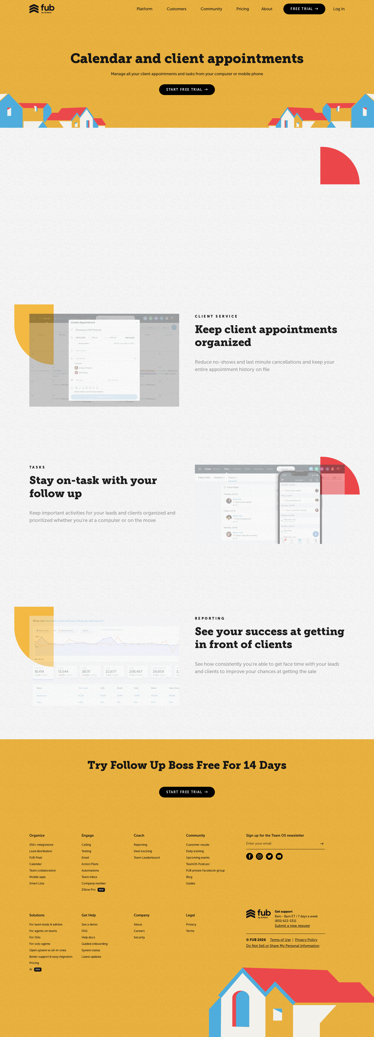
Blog (189, 877)
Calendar (35, 864)
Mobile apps (37, 877)
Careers (139, 931)
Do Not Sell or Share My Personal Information (282, 946)
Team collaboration (42, 870)
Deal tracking (143, 851)
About (266, 8)
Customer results (197, 844)
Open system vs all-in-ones (47, 950)
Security (139, 937)
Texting (86, 851)
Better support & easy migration (50, 956)
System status (91, 950)
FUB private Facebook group (205, 870)
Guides (190, 883)
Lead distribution (40, 851)
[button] (145, 9)
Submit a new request (292, 926)
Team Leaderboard (147, 857)
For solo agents (39, 944)
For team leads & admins (45, 924)
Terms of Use (280, 940)
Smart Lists (36, 883)
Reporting (140, 844)
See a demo (90, 924)
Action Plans (90, 864)
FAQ (84, 931)
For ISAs (35, 937)
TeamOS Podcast (197, 864)
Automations (90, 870)
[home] (41, 9)
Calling (86, 844)
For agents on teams (43, 931)
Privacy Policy (306, 940)
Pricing (242, 8)
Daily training (195, 851)
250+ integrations (41, 844)
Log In (339, 8)
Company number (94, 883)
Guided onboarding (95, 944)
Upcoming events (198, 857)
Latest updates (91, 956)
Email (85, 857)
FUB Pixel (35, 857)
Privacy (191, 924)
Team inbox (89, 877)
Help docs (88, 937)
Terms (190, 931)
